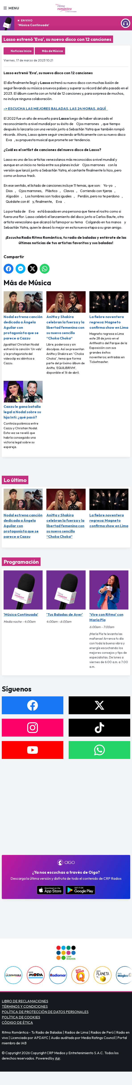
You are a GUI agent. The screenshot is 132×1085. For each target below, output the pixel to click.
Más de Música (52, 51)
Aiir (57, 1058)
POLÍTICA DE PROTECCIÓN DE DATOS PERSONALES (45, 1012)
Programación (21, 561)
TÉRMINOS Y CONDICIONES (25, 1006)
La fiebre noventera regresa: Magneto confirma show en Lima (108, 310)
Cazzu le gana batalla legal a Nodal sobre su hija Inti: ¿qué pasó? (23, 400)
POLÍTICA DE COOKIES (21, 1017)
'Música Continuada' (33, 25)
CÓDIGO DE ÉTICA (17, 1022)
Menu (11, 8)
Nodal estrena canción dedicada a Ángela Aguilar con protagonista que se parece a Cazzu (23, 315)
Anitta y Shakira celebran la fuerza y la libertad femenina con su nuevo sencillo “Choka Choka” (65, 315)
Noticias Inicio (21, 51)
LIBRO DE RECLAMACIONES (25, 1001)
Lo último (15, 480)
